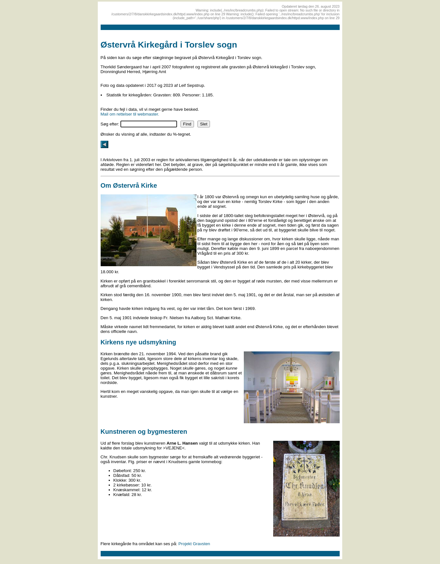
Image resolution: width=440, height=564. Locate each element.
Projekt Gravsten (194, 543)
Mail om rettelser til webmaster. (130, 114)
